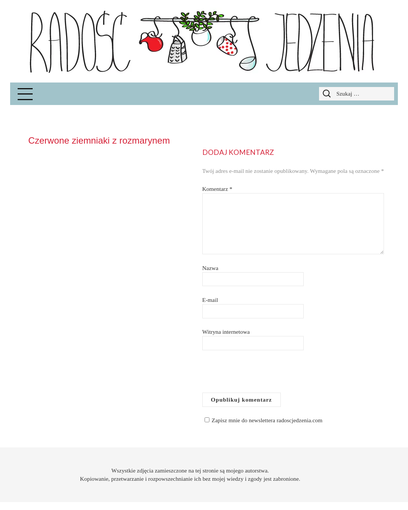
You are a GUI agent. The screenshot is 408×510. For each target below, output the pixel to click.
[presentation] (259, 374)
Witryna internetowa (226, 331)
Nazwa (210, 268)
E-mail (210, 300)
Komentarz (217, 189)
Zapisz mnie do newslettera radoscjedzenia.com (262, 420)
